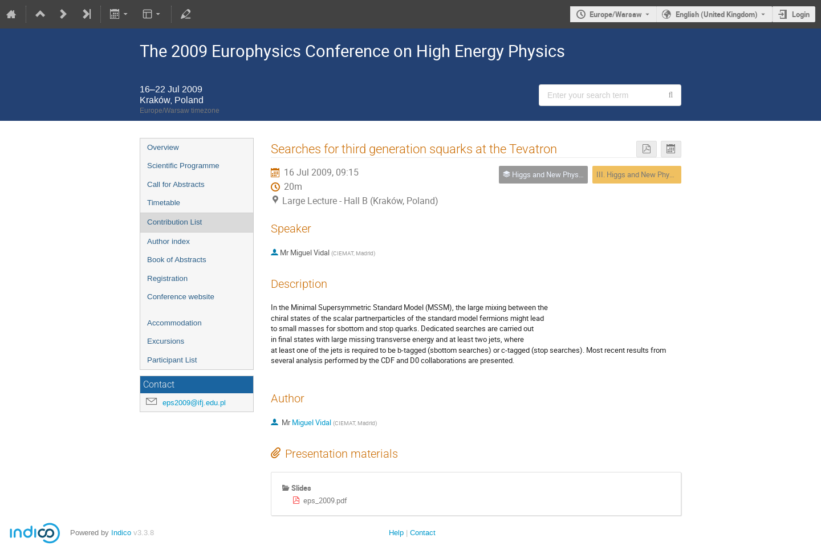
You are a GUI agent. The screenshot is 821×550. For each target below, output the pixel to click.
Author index (168, 241)
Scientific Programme (183, 165)
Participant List (172, 360)
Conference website (180, 296)
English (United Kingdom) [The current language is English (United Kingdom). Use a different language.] (717, 14)
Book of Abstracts (176, 259)
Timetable (163, 202)
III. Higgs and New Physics (639, 174)
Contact (423, 532)
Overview (163, 147)
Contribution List (174, 222)
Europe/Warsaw (616, 14)
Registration (167, 278)
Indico (121, 532)
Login (801, 14)
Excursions (165, 341)
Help (396, 532)
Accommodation (174, 323)
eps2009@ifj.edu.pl (194, 403)
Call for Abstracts (176, 184)
